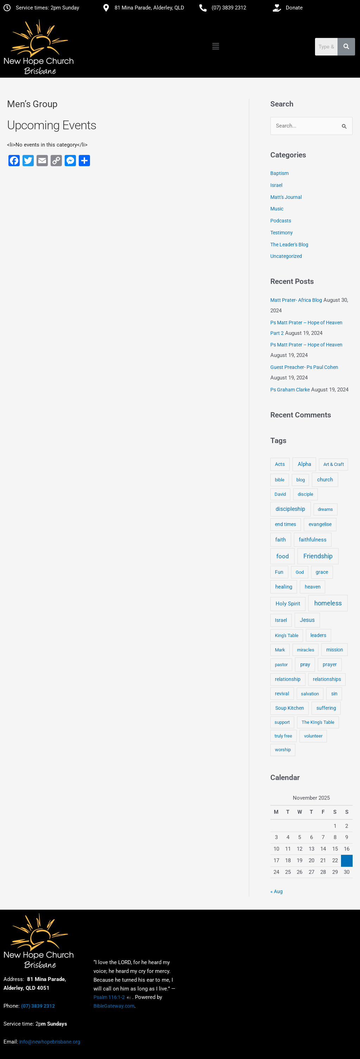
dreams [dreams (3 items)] (325, 509)
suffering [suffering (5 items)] (326, 708)
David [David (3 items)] (280, 494)
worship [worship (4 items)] (283, 750)
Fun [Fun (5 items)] (279, 572)
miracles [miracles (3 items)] (305, 649)
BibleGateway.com (114, 1006)
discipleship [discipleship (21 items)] (290, 509)
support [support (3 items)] (282, 722)
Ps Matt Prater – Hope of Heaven (306, 345)
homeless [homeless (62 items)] (328, 603)
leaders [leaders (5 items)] (318, 635)
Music (276, 209)
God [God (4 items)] (300, 572)
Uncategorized (286, 256)
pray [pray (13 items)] (305, 664)
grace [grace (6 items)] (322, 572)
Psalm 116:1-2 (109, 997)
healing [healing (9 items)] (283, 587)
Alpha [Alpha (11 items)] (304, 464)
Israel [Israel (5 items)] (281, 620)
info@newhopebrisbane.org (49, 1042)
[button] (215, 46)
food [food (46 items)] (282, 556)
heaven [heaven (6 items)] (313, 587)
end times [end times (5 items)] (285, 524)
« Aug (276, 891)
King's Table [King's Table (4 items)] (286, 635)
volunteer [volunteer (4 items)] (313, 736)
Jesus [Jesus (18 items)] (307, 620)
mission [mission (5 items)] (334, 649)
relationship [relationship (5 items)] (288, 679)
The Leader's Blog (289, 244)
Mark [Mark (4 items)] (280, 649)
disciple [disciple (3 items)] (305, 494)
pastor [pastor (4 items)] (281, 664)
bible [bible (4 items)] (279, 479)
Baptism (279, 173)
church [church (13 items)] (325, 479)
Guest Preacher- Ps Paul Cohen (304, 367)
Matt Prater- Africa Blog (296, 300)
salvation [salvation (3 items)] (310, 693)
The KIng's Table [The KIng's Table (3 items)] (318, 722)
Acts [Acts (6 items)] (280, 464)
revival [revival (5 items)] (282, 693)
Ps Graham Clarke (290, 389)
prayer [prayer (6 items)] (330, 664)
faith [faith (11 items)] (280, 540)
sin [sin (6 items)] (334, 693)
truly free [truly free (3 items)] (283, 736)
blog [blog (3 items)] (300, 479)
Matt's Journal (286, 197)
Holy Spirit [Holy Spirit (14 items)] (288, 604)
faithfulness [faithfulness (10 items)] (313, 540)
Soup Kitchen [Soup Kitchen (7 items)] (289, 708)
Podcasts (280, 221)
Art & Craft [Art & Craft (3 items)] (333, 464)
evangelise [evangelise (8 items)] (320, 525)
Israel (276, 185)
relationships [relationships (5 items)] (327, 679)
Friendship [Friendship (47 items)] (318, 556)
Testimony (281, 232)
